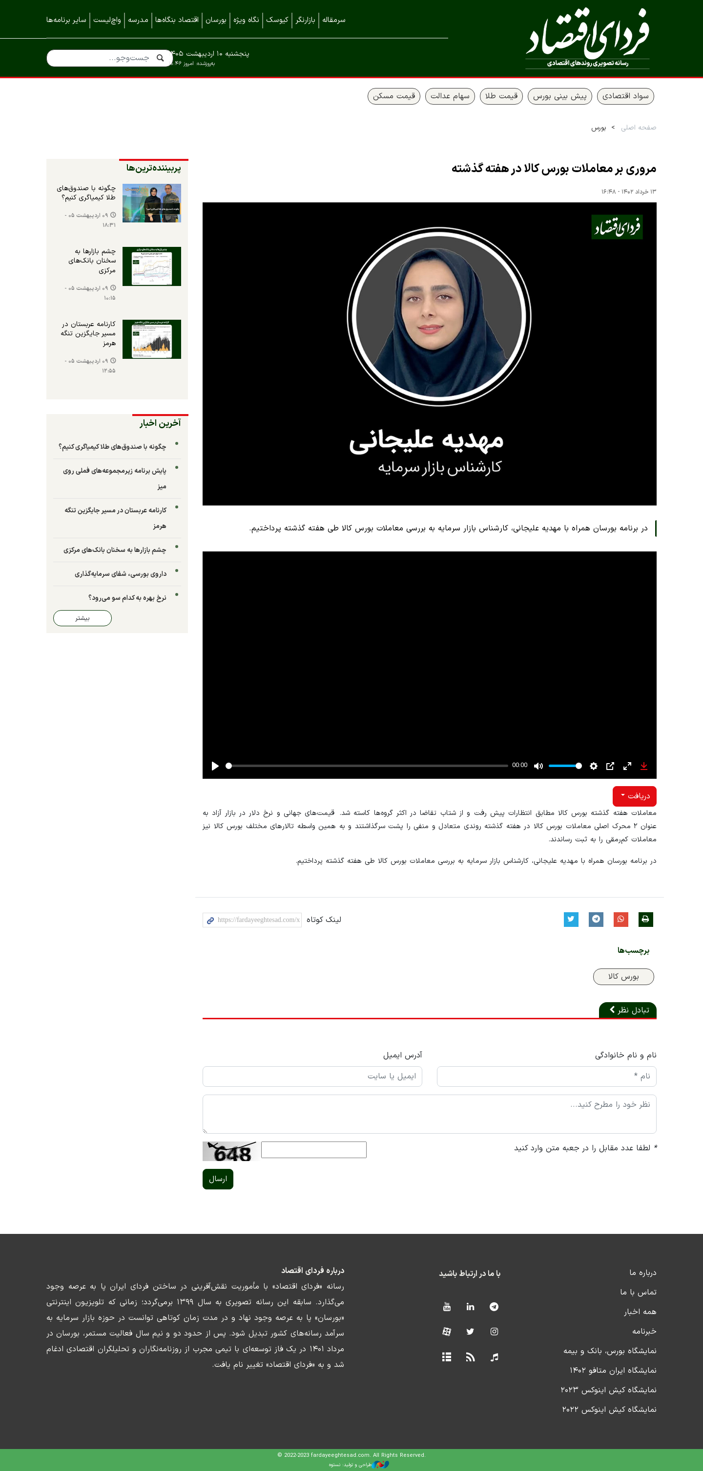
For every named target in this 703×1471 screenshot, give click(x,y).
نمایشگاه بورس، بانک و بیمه (610, 1351)
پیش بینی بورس (560, 96)
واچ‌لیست (107, 20)
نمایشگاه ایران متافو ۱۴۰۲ (613, 1371)
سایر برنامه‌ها (66, 20)
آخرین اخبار (160, 423)
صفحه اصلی (639, 128)
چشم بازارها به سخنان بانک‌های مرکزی (92, 261)
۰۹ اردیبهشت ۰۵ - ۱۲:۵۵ (90, 366)
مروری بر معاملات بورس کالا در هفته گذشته (554, 169)
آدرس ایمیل (402, 1055)
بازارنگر (305, 20)
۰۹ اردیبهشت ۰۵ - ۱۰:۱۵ (90, 294)
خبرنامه (644, 1332)
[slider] (367, 765)
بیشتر (82, 618)
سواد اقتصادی (625, 96)
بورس (598, 128)
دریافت (637, 796)
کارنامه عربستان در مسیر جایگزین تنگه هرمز (88, 334)
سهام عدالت (450, 96)
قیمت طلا (501, 96)
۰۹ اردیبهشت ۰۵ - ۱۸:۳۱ (90, 221)
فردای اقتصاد (566, 38)
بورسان (216, 20)
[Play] (215, 766)
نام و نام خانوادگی (626, 1055)
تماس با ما (638, 1292)
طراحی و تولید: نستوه (359, 1465)
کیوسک (277, 20)
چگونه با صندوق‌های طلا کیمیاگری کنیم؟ (86, 193)
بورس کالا (623, 977)
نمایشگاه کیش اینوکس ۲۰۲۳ (608, 1390)
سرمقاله (334, 20)
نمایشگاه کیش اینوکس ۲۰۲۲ (609, 1410)
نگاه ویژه (246, 20)
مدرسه (138, 20)
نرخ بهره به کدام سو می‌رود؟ (127, 598)
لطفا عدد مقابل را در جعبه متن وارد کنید (585, 1148)
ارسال (218, 1179)
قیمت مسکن (394, 96)
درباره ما (643, 1273)
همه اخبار (640, 1312)
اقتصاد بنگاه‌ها (177, 20)
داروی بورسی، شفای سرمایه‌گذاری (120, 574)
